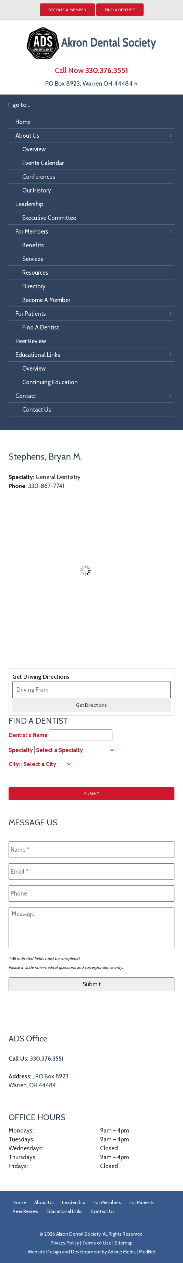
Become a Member (67, 9)
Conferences (38, 176)
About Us (27, 135)
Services (32, 258)
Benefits (33, 245)
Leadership (29, 204)
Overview (34, 149)
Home (22, 121)
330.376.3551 (47, 1058)
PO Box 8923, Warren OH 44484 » (91, 83)
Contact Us (36, 409)
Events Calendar (43, 163)
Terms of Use (96, 1243)
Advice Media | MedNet (132, 1252)
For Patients (30, 313)
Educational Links (37, 354)
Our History (36, 190)
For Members (31, 231)
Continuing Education (50, 382)
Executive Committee (49, 217)
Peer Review (30, 341)
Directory (34, 286)
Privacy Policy (65, 1243)
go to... (19, 105)
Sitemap (123, 1243)
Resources (35, 272)
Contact (25, 395)
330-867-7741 (46, 486)
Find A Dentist (120, 9)
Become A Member (46, 300)
